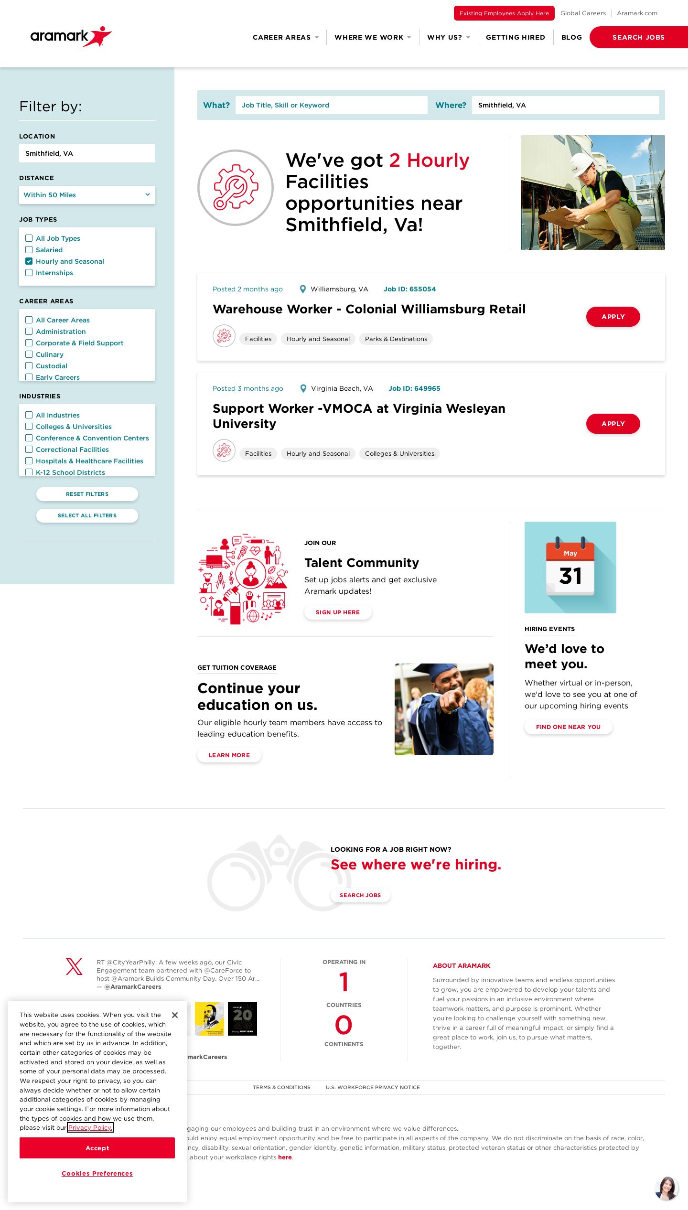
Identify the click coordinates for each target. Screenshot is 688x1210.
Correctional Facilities (67, 449)
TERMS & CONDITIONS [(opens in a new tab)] (281, 1087)
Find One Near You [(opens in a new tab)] (568, 726)
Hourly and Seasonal (64, 261)
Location (37, 136)
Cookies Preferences (97, 1180)
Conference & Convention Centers (87, 438)
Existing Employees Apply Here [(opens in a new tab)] (504, 13)
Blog (571, 37)
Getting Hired (515, 37)
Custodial (46, 366)
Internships (49, 273)
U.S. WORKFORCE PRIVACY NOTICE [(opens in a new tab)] (374, 1087)
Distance (36, 178)
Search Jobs (364, 895)
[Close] (174, 1021)
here (285, 1157)
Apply (613, 317)
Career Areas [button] (286, 37)
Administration (55, 331)
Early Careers (52, 377)
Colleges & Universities (68, 426)
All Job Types (52, 238)
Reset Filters (87, 494)
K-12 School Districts (65, 472)
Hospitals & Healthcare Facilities (84, 461)
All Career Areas (57, 320)
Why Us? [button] (449, 37)
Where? (450, 105)
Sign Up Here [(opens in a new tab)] (338, 612)
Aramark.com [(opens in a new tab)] (637, 13)
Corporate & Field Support (74, 343)
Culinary (44, 354)
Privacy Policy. (90, 1134)
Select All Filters (87, 515)
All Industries (52, 415)
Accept (97, 1154)
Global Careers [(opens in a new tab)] (583, 13)
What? (216, 105)
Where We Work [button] (372, 37)
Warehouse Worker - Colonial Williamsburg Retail (369, 308)
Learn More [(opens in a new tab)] (229, 755)
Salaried (44, 250)
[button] (623, 37)
